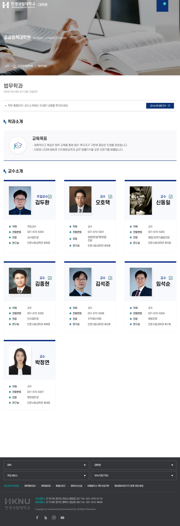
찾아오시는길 (76, 486)
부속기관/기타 (101, 475)
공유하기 (7, 66)
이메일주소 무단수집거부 (98, 486)
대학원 (97, 465)
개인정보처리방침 (11, 486)
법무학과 (42, 66)
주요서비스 (12, 475)
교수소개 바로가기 (158, 106)
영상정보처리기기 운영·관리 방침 (128, 486)
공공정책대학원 (25, 66)
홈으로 (14, 66)
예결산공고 (60, 486)
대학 (9, 465)
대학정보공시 (30, 486)
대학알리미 (46, 486)
